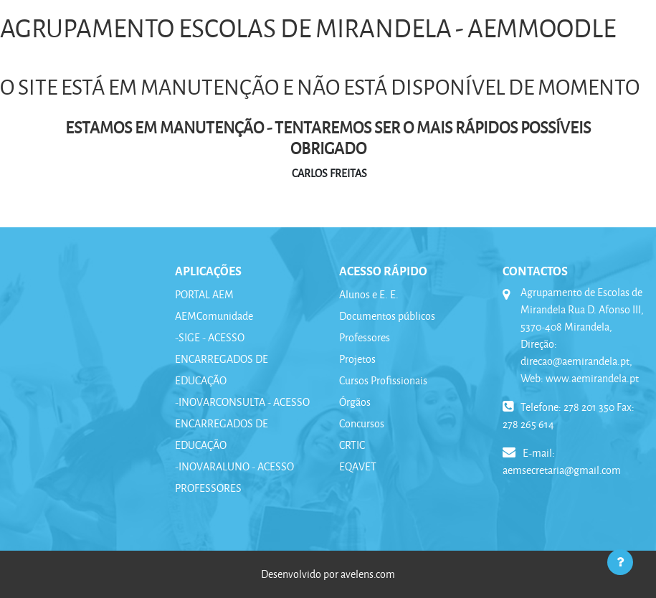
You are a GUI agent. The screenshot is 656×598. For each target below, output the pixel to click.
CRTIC (352, 444)
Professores (364, 337)
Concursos (361, 423)
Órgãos (355, 401)
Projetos (357, 358)
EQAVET (357, 466)
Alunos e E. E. (369, 294)
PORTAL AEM (204, 294)
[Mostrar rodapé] (620, 562)
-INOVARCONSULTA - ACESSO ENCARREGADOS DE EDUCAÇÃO (242, 423)
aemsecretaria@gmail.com (562, 470)
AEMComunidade (214, 315)
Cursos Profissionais (383, 380)
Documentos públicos (387, 315)
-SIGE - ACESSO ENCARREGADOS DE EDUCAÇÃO (221, 359)
